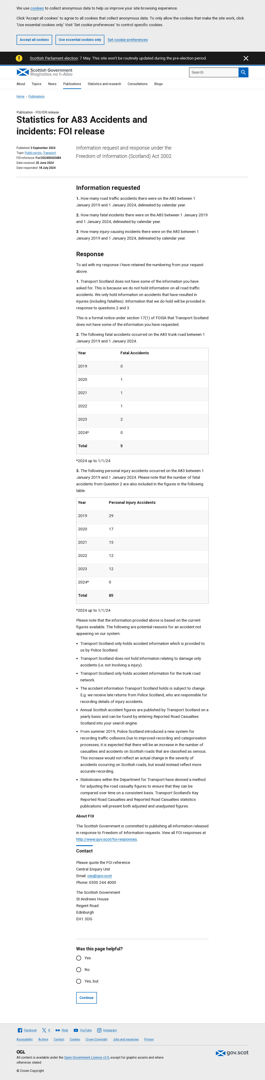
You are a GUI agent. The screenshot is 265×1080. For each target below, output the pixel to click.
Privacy (149, 1039)
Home (20, 96)
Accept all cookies (34, 40)
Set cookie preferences (128, 39)
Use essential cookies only (80, 40)
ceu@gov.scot (99, 875)
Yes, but (91, 981)
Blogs (158, 84)
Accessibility (25, 1039)
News (52, 84)
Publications (72, 84)
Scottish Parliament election (54, 58)
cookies (37, 8)
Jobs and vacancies (126, 1039)
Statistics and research (104, 84)
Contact (59, 1039)
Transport (49, 153)
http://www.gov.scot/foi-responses (106, 839)
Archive (43, 1039)
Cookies (75, 1039)
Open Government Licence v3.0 (86, 1057)
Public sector (33, 153)
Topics (36, 84)
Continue (87, 998)
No (87, 969)
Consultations (138, 84)
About (21, 84)
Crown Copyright (96, 1039)
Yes (87, 958)
